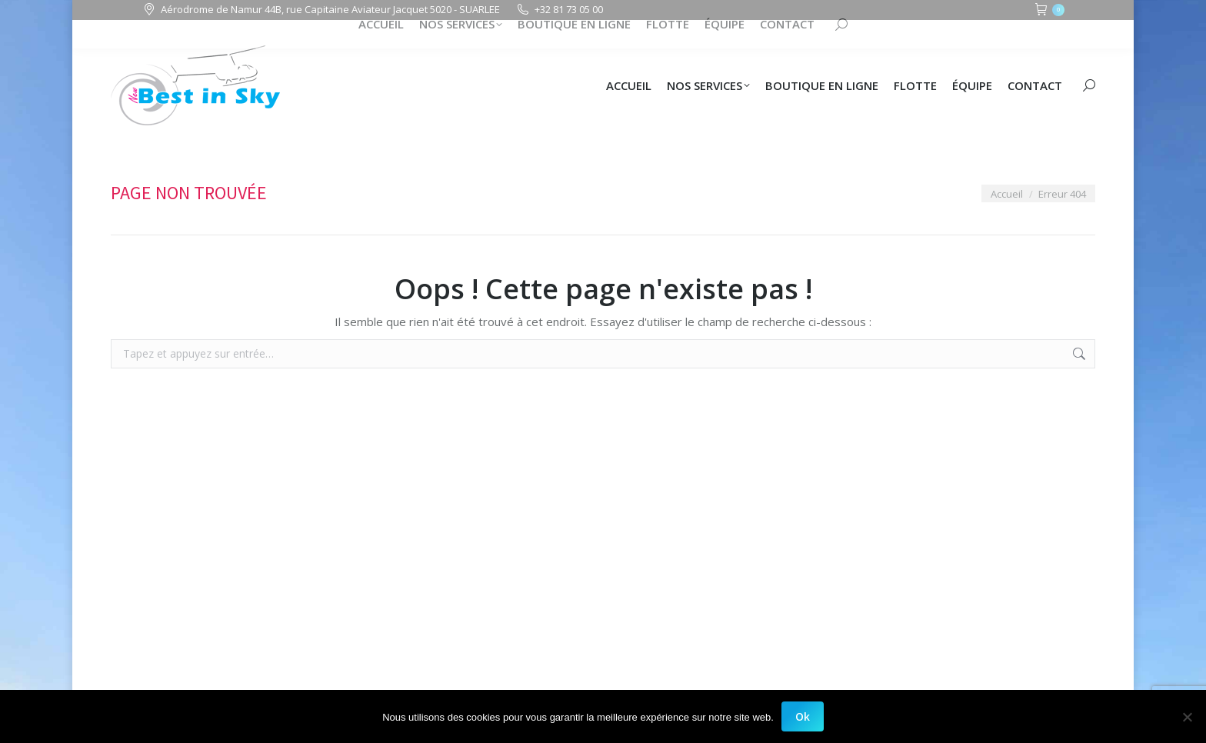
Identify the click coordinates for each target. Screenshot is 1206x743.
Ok (802, 716)
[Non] (1186, 717)
